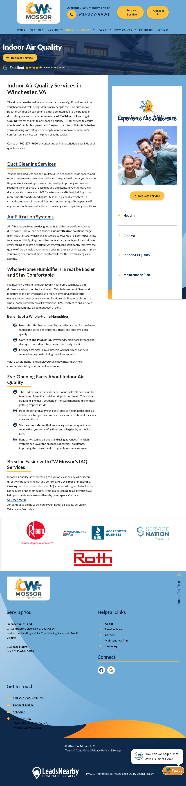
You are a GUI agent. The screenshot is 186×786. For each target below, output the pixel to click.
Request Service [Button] (129, 12)
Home (21, 29)
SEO (130, 773)
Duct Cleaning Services (31, 164)
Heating (37, 29)
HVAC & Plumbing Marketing (103, 773)
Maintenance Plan (137, 275)
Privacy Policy (100, 750)
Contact (163, 29)
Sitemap (116, 750)
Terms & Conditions (77, 750)
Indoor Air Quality (80, 29)
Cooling (55, 29)
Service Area (125, 29)
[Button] (158, 12)
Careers (110, 634)
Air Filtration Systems (30, 217)
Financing (146, 29)
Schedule (19, 711)
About (105, 29)
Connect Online (23, 704)
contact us (48, 143)
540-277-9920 (28, 143)
